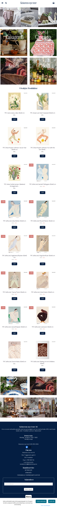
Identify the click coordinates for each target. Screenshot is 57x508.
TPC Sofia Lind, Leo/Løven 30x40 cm (42, 327)
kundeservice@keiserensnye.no (28, 464)
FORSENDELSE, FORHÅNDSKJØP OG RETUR (28, 475)
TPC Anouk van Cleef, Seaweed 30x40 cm (42, 113)
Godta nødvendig (41, 501)
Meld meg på (28, 489)
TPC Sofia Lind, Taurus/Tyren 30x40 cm (14, 292)
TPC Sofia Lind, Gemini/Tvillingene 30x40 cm (42, 184)
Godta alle (51, 501)
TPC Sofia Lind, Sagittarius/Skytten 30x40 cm (14, 256)
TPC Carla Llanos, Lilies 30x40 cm (14, 113)
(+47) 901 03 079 (28, 462)
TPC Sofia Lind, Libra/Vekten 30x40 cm (14, 221)
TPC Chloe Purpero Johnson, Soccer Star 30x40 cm (14, 148)
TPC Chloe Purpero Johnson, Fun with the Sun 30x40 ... (42, 148)
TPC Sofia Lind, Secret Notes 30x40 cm (14, 361)
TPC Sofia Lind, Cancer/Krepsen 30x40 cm (14, 327)
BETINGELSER (28, 470)
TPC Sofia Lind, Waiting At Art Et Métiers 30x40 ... (43, 362)
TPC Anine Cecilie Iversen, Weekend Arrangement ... (14, 185)
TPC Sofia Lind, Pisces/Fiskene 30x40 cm (42, 221)
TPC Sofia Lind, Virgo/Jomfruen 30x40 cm (42, 255)
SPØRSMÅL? (28, 472)
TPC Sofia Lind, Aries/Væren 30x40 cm (42, 292)
